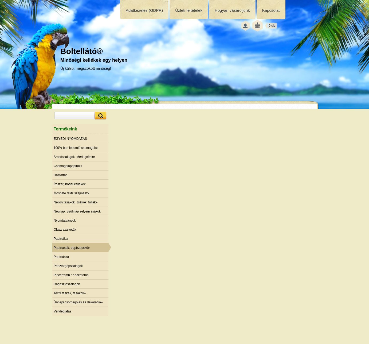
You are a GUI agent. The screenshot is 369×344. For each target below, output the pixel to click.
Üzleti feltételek (188, 10)
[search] (100, 115)
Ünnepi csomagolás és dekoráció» (78, 302)
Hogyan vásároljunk (232, 10)
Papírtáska (61, 257)
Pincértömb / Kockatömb (71, 275)
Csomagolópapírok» (68, 166)
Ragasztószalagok (67, 284)
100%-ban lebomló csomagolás (76, 148)
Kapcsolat (271, 10)
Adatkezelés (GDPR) (144, 10)
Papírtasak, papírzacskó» (72, 248)
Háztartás (60, 175)
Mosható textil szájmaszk (71, 193)
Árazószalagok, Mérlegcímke (74, 157)
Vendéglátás (62, 311)
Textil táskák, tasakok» (70, 293)
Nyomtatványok (65, 220)
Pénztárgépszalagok (68, 266)
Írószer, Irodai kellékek (69, 184)
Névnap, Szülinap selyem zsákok (77, 211)
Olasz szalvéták (65, 229)
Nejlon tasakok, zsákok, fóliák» (75, 202)
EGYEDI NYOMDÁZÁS (70, 139)
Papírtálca (61, 239)
